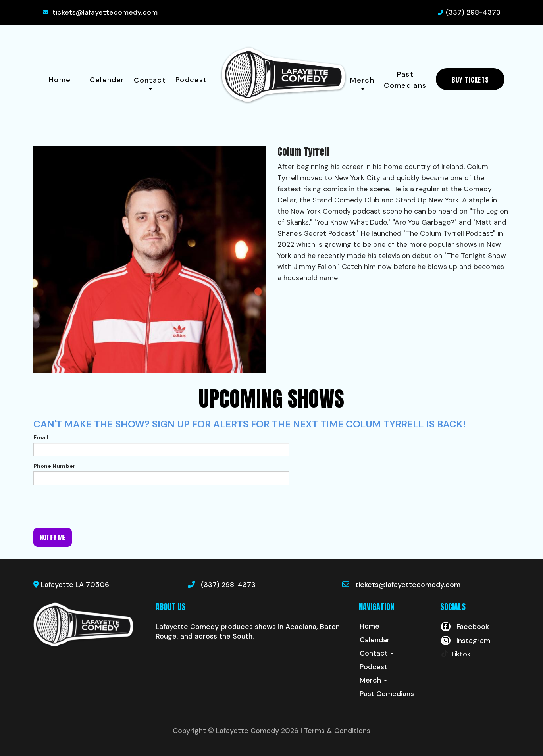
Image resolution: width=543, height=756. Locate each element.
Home (60, 80)
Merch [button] (362, 82)
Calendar (107, 80)
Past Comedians (405, 79)
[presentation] (93, 506)
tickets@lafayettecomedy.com (105, 12)
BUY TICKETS (470, 80)
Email (40, 437)
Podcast (191, 80)
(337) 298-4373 (473, 12)
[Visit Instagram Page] (465, 640)
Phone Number (54, 465)
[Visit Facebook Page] (464, 626)
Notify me (52, 537)
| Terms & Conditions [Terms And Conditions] (335, 730)
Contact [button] (150, 82)
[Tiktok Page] (455, 654)
